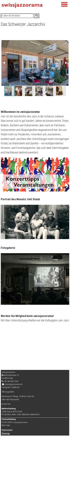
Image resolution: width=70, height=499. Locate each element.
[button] (65, 42)
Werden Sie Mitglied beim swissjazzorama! (27, 316)
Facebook (16, 387)
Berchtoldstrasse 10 (11, 375)
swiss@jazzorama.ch (14, 384)
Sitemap (6, 433)
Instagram (6, 387)
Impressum (7, 429)
